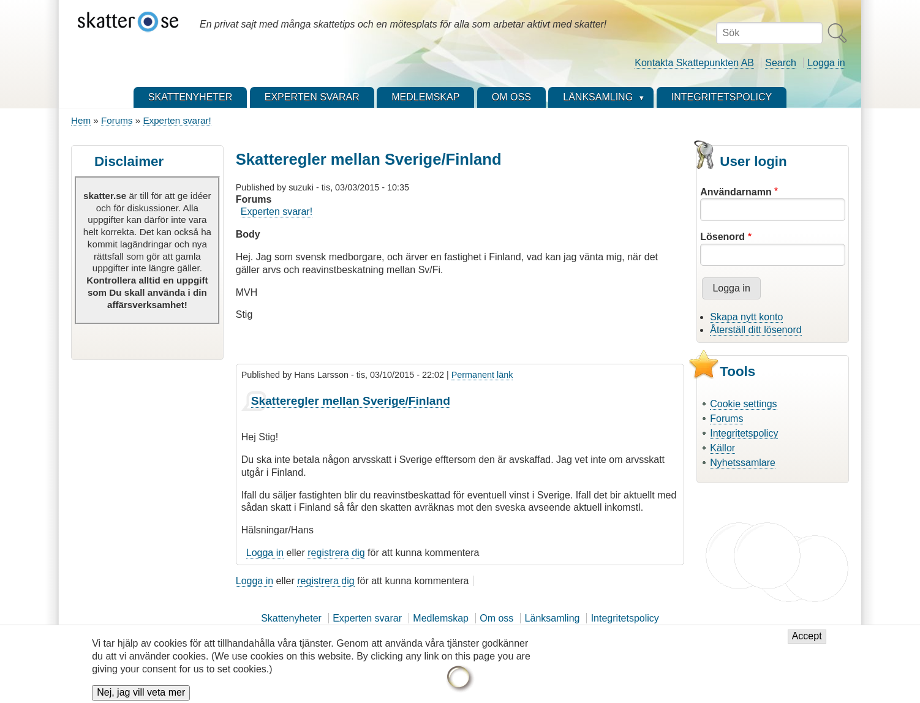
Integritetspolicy (744, 433)
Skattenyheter (291, 618)
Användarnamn (735, 192)
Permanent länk (482, 375)
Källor (722, 448)
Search (780, 63)
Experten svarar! (177, 120)
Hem (81, 120)
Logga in (826, 63)
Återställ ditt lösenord (755, 330)
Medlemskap (441, 618)
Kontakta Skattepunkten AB (694, 63)
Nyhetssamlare (742, 462)
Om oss (496, 618)
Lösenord (722, 236)
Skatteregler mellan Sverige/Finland (350, 400)
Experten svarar (367, 618)
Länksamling (552, 618)
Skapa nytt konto (746, 317)
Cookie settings (743, 404)
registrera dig (335, 552)
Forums (116, 120)
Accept (807, 641)
